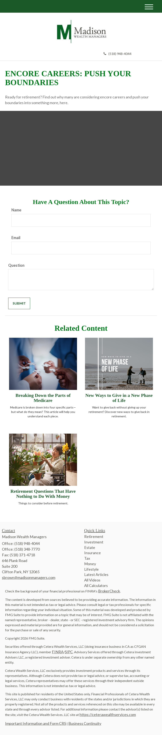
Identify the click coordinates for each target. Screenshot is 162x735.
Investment (93, 542)
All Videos (92, 580)
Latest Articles (96, 574)
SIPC (69, 651)
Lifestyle (91, 569)
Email (15, 237)
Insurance (92, 552)
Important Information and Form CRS (35, 723)
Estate (89, 547)
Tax (87, 558)
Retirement (93, 536)
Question (16, 265)
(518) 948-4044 (117, 54)
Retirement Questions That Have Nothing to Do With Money (43, 494)
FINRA (57, 651)
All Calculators (96, 585)
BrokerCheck (109, 591)
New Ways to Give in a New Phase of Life (119, 398)
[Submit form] (19, 303)
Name (16, 210)
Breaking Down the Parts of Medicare (42, 398)
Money (90, 563)
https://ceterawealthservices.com (108, 714)
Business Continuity (84, 723)
